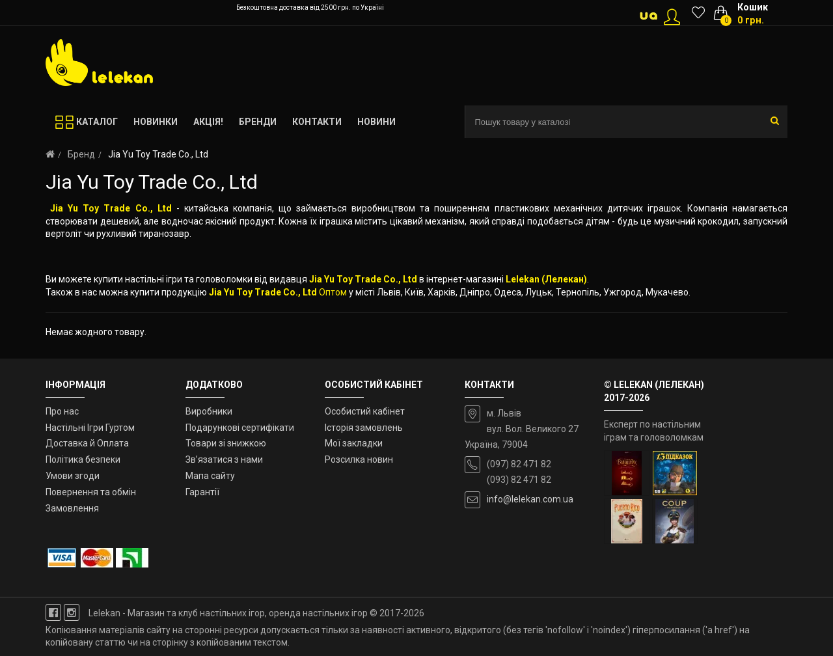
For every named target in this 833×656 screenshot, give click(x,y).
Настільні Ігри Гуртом (90, 427)
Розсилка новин (359, 459)
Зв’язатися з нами (224, 459)
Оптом (333, 292)
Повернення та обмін (91, 492)
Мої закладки (354, 443)
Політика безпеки (83, 459)
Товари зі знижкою (225, 443)
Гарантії (202, 492)
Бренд (81, 154)
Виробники (208, 411)
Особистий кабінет (365, 411)
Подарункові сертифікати (239, 427)
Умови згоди (73, 476)
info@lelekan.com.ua (530, 499)
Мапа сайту (210, 476)
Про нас (62, 411)
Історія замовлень (364, 427)
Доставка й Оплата (87, 443)
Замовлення (72, 508)
